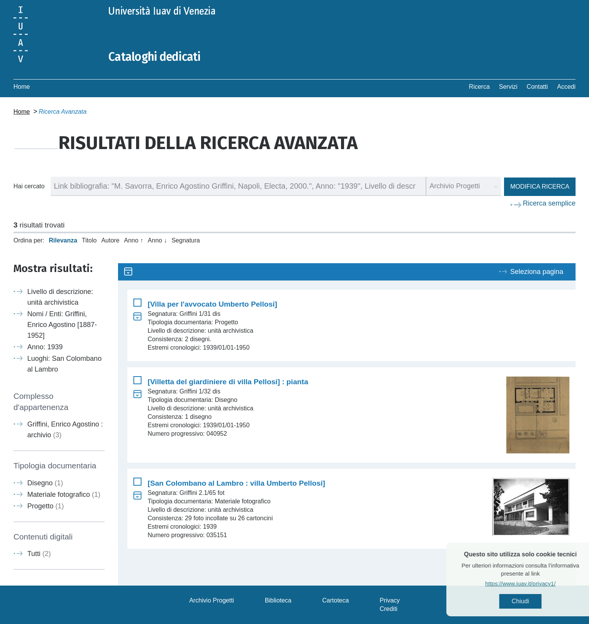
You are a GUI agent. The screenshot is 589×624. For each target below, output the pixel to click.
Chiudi (533, 601)
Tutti (39, 554)
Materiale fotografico (63, 494)
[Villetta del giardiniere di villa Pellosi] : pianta (228, 382)
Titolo (89, 240)
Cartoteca (335, 600)
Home (21, 86)
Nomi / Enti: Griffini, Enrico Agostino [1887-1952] (62, 324)
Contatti (537, 86)
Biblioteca (278, 600)
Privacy (389, 600)
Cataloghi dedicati (154, 57)
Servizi (508, 86)
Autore (110, 240)
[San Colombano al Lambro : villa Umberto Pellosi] (236, 483)
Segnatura (185, 240)
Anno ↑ (133, 240)
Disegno (45, 483)
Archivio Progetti (211, 600)
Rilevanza (63, 240)
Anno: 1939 (45, 347)
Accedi (566, 86)
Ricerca (479, 86)
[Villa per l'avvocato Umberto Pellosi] (212, 304)
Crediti (388, 609)
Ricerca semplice (549, 203)
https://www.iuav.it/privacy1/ (533, 583)
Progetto (45, 506)
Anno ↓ (157, 240)
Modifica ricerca (539, 186)
